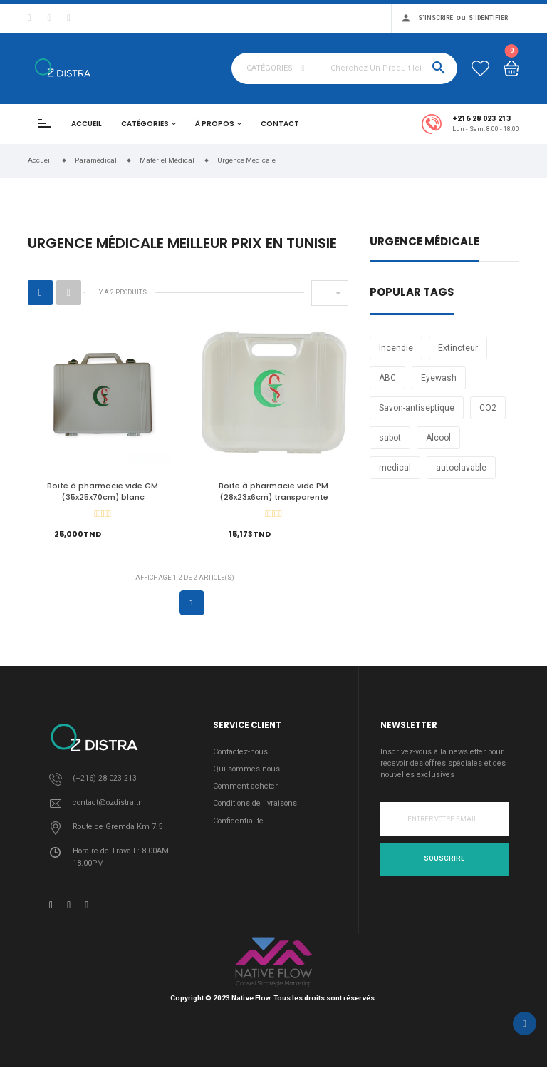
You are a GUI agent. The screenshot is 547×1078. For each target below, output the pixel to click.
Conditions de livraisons (255, 807)
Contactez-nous (240, 756)
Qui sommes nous (246, 773)
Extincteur (458, 348)
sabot (390, 438)
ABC (387, 378)
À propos (214, 123)
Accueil (86, 123)
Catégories (145, 123)
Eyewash (439, 378)
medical (395, 468)
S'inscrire (435, 17)
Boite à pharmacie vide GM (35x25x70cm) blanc (102, 492)
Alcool (438, 438)
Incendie (396, 348)
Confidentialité (238, 824)
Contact (280, 123)
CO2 (487, 408)
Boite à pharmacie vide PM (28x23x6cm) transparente (273, 492)
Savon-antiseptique (416, 408)
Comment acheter (245, 790)
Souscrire (444, 862)
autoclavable (461, 468)
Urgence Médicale (424, 243)
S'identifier (488, 17)
